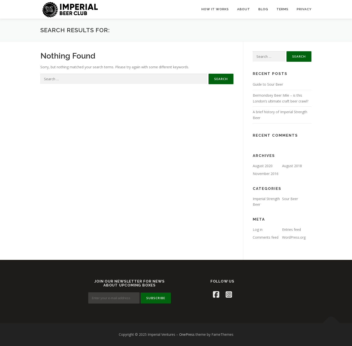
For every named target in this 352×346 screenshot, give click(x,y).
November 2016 (265, 173)
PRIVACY (304, 9)
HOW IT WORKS (215, 9)
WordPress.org (294, 237)
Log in (258, 229)
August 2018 (292, 165)
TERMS (282, 9)
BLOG (263, 9)
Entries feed (291, 229)
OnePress (187, 334)
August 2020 (263, 165)
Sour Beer (290, 198)
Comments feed (265, 237)
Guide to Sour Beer (268, 84)
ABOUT (243, 9)
